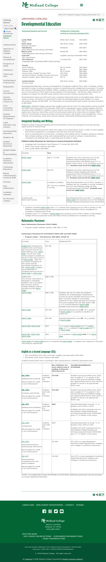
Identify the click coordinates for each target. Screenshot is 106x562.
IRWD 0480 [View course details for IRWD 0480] (26, 157)
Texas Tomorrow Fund (54, 539)
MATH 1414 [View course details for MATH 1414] (35, 334)
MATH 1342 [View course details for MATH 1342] (37, 273)
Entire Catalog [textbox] (9, 25)
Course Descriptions (8, 92)
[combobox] (81, 14)
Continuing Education (8, 168)
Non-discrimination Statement (35, 547)
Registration (8, 87)
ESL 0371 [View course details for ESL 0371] (25, 404)
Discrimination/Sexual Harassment (58, 547)
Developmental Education (9, 132)
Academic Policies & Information (8, 161)
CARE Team (45, 549)
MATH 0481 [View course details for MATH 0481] (28, 260)
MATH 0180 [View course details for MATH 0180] (65, 330)
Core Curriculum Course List (8, 108)
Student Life (8, 137)
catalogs (28, 559)
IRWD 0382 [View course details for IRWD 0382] (26, 182)
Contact (69, 505)
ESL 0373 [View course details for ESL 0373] (25, 423)
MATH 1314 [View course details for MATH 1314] (26, 334)
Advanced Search (7, 37)
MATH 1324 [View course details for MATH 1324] (26, 336)
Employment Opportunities (49, 505)
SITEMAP (80, 505)
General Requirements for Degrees (9, 116)
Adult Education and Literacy (9, 125)
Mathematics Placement (69, 31)
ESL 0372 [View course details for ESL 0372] (25, 390)
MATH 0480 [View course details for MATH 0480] (26, 293)
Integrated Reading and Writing (34, 31)
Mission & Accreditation (9, 58)
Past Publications (8, 187)
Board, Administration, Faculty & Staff (9, 175)
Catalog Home (9, 45)
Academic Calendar (7, 193)
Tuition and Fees (8, 75)
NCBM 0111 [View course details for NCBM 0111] (26, 246)
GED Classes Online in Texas (37, 536)
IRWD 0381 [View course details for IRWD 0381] (26, 170)
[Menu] (81, 5)
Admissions (8, 70)
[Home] (40, 5)
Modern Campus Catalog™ (72, 559)
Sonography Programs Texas (68, 536)
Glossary (7, 182)
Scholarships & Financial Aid (9, 81)
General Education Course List (8, 99)
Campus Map (28, 505)
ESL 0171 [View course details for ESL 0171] (25, 456)
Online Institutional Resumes (62, 549)
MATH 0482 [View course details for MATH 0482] (26, 318)
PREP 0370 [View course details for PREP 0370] (26, 106)
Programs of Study (8, 65)
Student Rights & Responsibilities (10, 152)
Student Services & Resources (7, 144)
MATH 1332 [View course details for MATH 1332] (26, 273)
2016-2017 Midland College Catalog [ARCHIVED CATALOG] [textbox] (81, 15)
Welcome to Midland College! (8, 51)
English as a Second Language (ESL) (74, 33)
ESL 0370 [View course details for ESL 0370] (25, 375)
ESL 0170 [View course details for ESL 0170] (25, 441)
